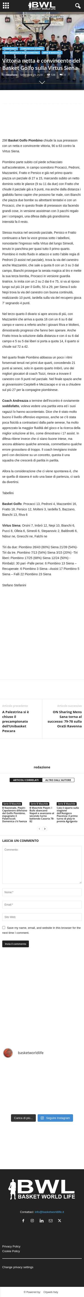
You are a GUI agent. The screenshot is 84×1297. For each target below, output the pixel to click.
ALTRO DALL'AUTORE (58, 780)
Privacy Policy (11, 1246)
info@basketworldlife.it (49, 1212)
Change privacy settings (17, 1267)
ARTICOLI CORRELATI (26, 780)
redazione (11, 74)
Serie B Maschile (52, 52)
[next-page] (45, 829)
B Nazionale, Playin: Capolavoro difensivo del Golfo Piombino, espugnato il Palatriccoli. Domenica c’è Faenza (14, 814)
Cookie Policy (11, 1251)
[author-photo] (42, 752)
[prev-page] (39, 829)
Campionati (10, 48)
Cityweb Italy (50, 1292)
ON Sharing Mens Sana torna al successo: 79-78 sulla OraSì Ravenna (64, 719)
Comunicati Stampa (32, 48)
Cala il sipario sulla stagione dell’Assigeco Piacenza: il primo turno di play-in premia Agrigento (68, 814)
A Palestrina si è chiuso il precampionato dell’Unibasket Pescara (15, 721)
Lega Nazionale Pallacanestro (21, 52)
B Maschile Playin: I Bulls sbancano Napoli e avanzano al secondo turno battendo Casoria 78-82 (42, 814)
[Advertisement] (42, 122)
